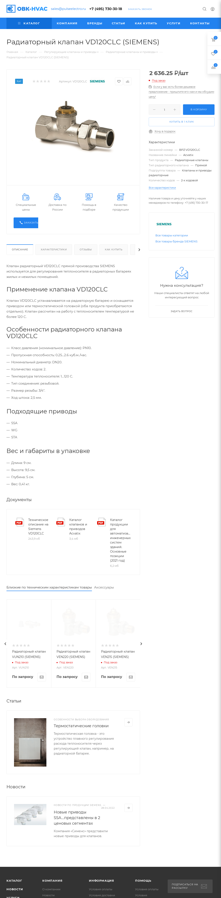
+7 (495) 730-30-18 (105, 9)
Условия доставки (102, 895)
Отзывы (86, 249)
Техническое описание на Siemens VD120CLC (38, 526)
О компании (51, 889)
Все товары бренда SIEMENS (176, 241)
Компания (52, 880)
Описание (20, 249)
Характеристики (54, 249)
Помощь (143, 880)
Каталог (14, 880)
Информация (101, 880)
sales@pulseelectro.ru (68, 9)
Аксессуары (104, 587)
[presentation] (5, 643)
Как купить (114, 249)
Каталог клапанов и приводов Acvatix (78, 526)
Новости (14, 889)
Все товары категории (171, 235)
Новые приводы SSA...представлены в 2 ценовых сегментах (77, 818)
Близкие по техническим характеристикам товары (49, 587)
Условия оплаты (100, 889)
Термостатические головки (81, 726)
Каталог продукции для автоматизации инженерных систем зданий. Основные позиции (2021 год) (120, 540)
